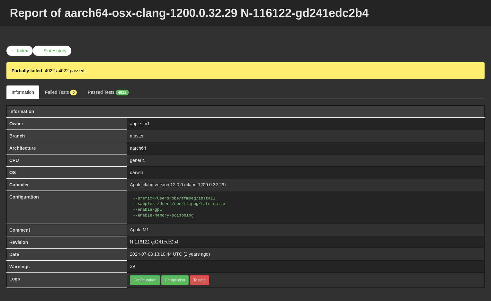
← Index (19, 50)
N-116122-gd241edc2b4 (154, 241)
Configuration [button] (144, 280)
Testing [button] (199, 280)
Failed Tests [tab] (61, 92)
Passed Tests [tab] (108, 92)
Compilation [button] (175, 280)
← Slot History (52, 50)
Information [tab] (23, 92)
